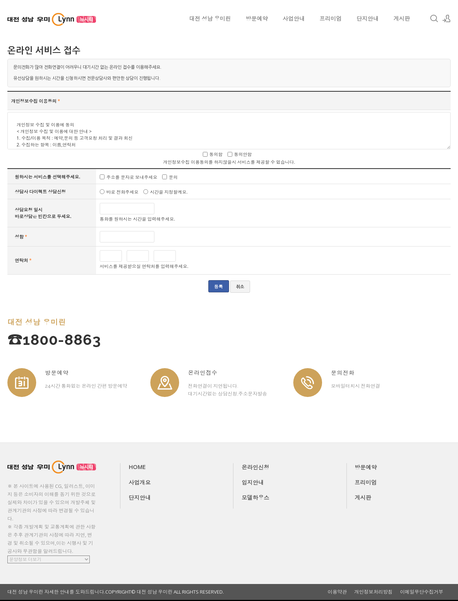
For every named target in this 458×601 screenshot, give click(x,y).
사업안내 (294, 18)
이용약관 (337, 592)
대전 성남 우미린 (210, 18)
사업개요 (140, 482)
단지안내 (367, 18)
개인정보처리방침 (373, 592)
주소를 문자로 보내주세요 (131, 177)
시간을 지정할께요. (169, 192)
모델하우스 (255, 497)
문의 (173, 177)
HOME (137, 467)
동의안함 (243, 154)
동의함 (216, 154)
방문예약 (257, 18)
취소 (240, 287)
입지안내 (253, 482)
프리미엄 (330, 18)
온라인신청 (255, 467)
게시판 (401, 18)
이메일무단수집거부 (421, 592)
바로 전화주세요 (122, 192)
